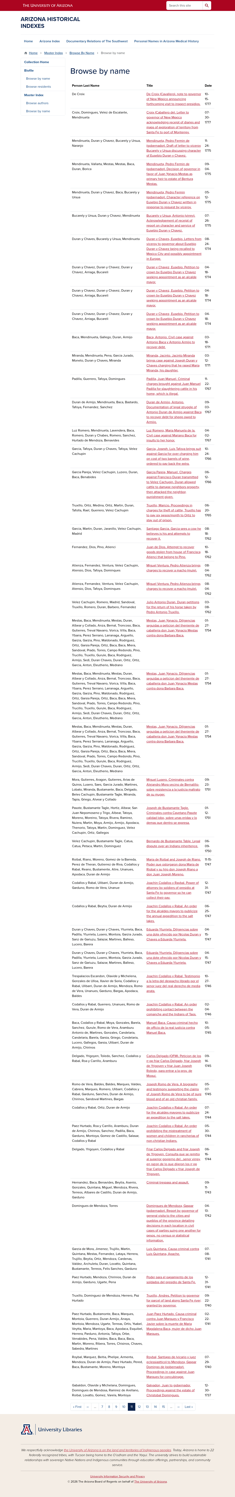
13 (147, 1407)
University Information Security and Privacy (117, 1476)
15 (163, 1407)
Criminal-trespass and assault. (167, 1182)
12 (139, 1407)
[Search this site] (184, 5)
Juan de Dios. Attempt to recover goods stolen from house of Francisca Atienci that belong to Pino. (173, 552)
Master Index (53, 53)
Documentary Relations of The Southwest (97, 41)
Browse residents (38, 87)
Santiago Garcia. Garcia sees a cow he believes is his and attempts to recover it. (173, 534)
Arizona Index (50, 41)
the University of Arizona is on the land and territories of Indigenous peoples (117, 1450)
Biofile (29, 71)
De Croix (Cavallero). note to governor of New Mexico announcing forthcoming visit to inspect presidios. (173, 99)
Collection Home (36, 62)
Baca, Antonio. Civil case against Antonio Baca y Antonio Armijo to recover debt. (170, 342)
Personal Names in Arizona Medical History (166, 41)
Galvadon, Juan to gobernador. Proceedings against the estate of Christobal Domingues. (170, 1390)
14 (155, 1407)
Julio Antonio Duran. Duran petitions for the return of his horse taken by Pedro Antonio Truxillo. (172, 607)
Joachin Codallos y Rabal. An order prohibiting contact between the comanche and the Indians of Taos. (171, 1009)
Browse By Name (82, 53)
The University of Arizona (150, 1481)
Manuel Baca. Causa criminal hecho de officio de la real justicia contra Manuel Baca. (172, 1028)
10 (123, 1407)
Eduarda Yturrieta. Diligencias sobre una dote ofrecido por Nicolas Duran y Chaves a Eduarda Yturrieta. (173, 934)
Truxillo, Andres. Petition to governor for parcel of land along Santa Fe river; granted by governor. (173, 1301)
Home (28, 41)
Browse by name (38, 79)
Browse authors (37, 103)
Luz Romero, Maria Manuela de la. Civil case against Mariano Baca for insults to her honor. (171, 435)
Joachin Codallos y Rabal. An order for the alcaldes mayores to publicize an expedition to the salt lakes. (172, 1113)
